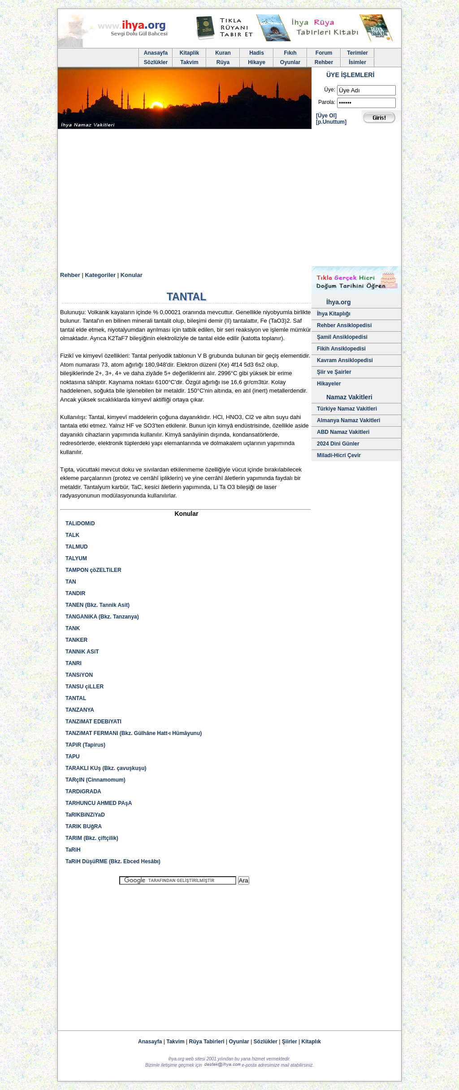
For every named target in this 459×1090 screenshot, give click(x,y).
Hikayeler (329, 384)
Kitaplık (311, 1041)
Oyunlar (290, 62)
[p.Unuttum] (331, 122)
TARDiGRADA (83, 791)
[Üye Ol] (326, 115)
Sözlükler (156, 62)
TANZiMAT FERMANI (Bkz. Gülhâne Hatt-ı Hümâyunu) (133, 733)
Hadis (256, 53)
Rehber (324, 62)
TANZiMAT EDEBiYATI (93, 721)
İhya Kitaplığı (334, 314)
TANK (72, 628)
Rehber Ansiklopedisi (344, 325)
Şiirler (289, 1041)
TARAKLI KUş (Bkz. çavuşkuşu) (105, 768)
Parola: (326, 102)
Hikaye (256, 62)
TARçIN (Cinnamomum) (95, 780)
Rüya (223, 62)
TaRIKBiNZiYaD (85, 815)
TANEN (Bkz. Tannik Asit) (97, 605)
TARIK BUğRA (83, 826)
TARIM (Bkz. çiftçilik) (91, 838)
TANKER (76, 640)
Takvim (189, 62)
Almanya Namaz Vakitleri (348, 420)
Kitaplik (189, 53)
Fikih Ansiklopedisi (341, 349)
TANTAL (75, 698)
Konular (132, 275)
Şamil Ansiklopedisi (342, 337)
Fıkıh (290, 53)
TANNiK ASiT (82, 652)
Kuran (223, 53)
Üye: (329, 90)
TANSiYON (79, 675)
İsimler (357, 62)
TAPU (72, 756)
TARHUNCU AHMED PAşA (98, 803)
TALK (72, 535)
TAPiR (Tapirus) (85, 745)
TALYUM (76, 558)
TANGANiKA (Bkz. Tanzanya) (102, 617)
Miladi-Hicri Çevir (339, 455)
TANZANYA (79, 710)
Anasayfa (156, 53)
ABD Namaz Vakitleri (343, 432)
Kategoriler (100, 275)
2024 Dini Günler (338, 444)
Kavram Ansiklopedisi (345, 360)
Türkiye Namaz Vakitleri (347, 409)
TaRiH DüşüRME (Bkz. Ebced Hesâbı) (112, 861)
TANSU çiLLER (84, 686)
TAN (70, 582)
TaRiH (73, 850)
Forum (324, 53)
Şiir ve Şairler (334, 372)
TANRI (73, 663)
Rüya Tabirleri (207, 1041)
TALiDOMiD (80, 523)
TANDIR (75, 593)
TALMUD (76, 547)
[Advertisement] (229, 199)
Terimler (357, 53)
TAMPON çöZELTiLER (93, 570)
